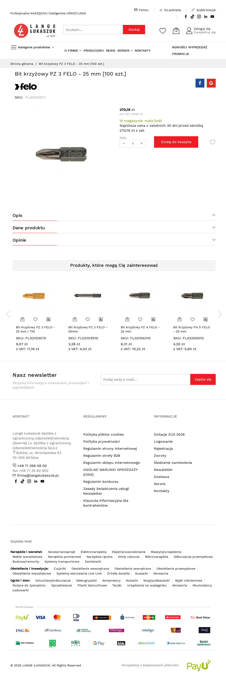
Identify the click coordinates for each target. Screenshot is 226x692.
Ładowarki (21, 590)
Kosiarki (132, 580)
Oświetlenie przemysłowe (175, 568)
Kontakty (162, 491)
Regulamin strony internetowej (110, 448)
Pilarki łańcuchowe (92, 585)
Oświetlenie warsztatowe (32, 573)
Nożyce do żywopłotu (29, 585)
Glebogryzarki (86, 580)
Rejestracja (163, 448)
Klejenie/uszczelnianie (128, 552)
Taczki (117, 585)
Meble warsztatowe (27, 556)
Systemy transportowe (62, 561)
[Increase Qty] (141, 144)
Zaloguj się (202, 28)
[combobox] (93, 29)
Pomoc (141, 10)
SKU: (20, 338)
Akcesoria (160, 573)
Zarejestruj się (205, 32)
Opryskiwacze (61, 585)
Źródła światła (118, 573)
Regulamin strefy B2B (101, 455)
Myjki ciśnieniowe (188, 580)
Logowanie (163, 441)
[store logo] (35, 30)
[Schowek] (163, 30)
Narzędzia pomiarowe (64, 556)
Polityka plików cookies (103, 434)
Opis (17, 215)
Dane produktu (29, 227)
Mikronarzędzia (156, 556)
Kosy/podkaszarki (156, 580)
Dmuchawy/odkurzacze (53, 580)
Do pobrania (170, 10)
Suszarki (141, 573)
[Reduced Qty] (124, 144)
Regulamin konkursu (101, 481)
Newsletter (163, 470)
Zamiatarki (93, 561)
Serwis (159, 484)
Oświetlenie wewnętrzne (90, 568)
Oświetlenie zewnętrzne (133, 568)
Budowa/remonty (26, 561)
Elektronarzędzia (93, 552)
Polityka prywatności (101, 441)
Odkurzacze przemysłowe (193, 556)
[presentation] (8, 314)
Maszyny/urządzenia (166, 552)
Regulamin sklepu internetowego (111, 463)
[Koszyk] (176, 30)
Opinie (19, 240)
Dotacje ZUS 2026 (169, 434)
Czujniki (60, 568)
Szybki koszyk (204, 10)
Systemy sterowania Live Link (79, 573)
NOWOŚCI (179, 47)
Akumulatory (202, 585)
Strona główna (21, 63)
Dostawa (161, 477)
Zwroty (160, 455)
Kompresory (111, 580)
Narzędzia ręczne (100, 556)
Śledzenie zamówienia (173, 463)
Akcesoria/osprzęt (61, 552)
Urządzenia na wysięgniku (147, 585)
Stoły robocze (128, 556)
